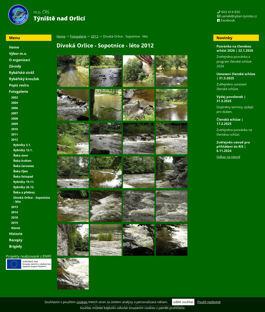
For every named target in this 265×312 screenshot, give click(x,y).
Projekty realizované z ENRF (28, 262)
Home (60, 36)
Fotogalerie (78, 36)
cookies (82, 302)
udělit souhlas (183, 302)
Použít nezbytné (209, 302)
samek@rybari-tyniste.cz (239, 16)
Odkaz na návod (228, 157)
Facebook (228, 20)
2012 (94, 36)
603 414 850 (230, 12)
